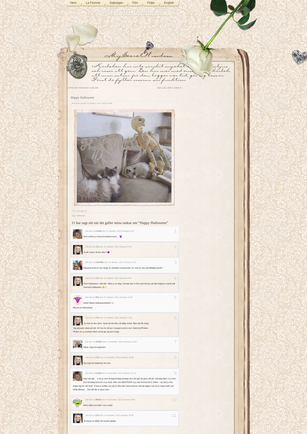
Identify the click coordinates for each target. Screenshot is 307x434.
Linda (99, 231)
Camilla (100, 262)
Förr (135, 2)
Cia (81, 103)
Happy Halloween (82, 97)
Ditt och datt (107, 103)
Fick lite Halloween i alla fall (84, 87)
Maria (98, 399)
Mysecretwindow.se (133, 10)
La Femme (93, 2)
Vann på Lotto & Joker (168, 87)
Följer (151, 2)
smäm (99, 341)
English (169, 2)
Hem (73, 2)
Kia (97, 297)
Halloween (81, 216)
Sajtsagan (116, 2)
